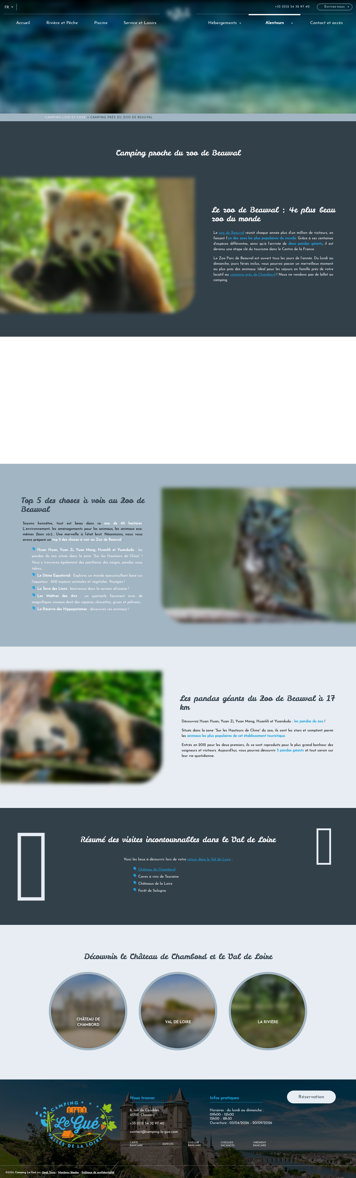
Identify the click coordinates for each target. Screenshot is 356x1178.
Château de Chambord (156, 870)
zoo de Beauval (231, 233)
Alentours (274, 23)
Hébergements (222, 23)
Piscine (101, 23)
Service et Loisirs (140, 23)
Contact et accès (326, 23)
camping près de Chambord (252, 275)
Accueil (23, 23)
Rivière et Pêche (62, 23)
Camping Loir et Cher (65, 117)
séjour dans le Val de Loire (209, 859)
